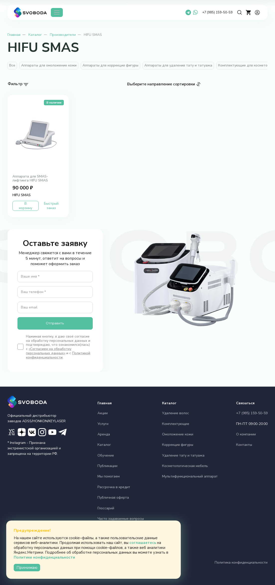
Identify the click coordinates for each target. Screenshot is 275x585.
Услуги (102, 423)
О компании (246, 434)
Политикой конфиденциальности (58, 355)
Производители (63, 34)
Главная (13, 34)
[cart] (248, 12)
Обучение (105, 455)
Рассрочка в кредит (113, 487)
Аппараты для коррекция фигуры (110, 65)
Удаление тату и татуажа (183, 455)
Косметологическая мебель (185, 466)
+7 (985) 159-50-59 (217, 12)
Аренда (103, 434)
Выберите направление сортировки (161, 84)
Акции (102, 413)
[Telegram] (188, 12)
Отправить (55, 323)
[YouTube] (52, 432)
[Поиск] (239, 12)
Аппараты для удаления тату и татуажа (178, 65)
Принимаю (26, 567)
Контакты (244, 444)
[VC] (11, 432)
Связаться (245, 403)
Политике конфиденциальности (44, 557)
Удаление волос (175, 413)
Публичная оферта (113, 497)
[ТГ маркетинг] (63, 432)
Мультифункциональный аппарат (190, 476)
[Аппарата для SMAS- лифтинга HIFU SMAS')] (38, 135)
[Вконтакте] (32, 432)
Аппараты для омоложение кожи (49, 65)
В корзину (25, 205)
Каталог (35, 34)
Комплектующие (175, 423)
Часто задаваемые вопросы (120, 518)
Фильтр (15, 84)
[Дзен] (22, 432)
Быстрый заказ (51, 205)
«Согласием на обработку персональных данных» (48, 351)
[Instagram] (42, 432)
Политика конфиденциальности (241, 562)
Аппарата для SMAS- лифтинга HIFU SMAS (30, 178)
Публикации (107, 466)
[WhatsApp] (195, 12)
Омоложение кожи (177, 434)
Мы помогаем (108, 476)
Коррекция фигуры (177, 444)
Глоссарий (105, 508)
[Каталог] (57, 12)
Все (12, 65)
